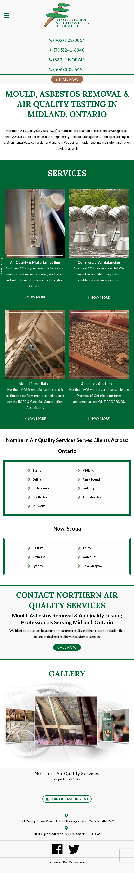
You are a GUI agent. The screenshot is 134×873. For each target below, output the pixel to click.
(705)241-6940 (69, 50)
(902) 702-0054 (69, 40)
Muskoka (38, 506)
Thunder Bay (91, 497)
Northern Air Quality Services (67, 773)
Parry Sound (91, 479)
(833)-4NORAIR (69, 59)
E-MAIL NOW (67, 79)
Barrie (36, 470)
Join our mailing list (67, 799)
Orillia (36, 479)
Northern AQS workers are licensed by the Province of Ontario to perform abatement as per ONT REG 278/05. (99, 395)
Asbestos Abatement (99, 383)
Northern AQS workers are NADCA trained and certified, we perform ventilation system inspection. (99, 274)
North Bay (39, 497)
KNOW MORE (35, 297)
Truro (86, 548)
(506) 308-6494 (69, 69)
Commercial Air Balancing (99, 262)
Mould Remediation (35, 383)
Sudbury (88, 488)
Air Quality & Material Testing (35, 262)
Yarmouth (89, 557)
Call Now (67, 647)
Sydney (37, 566)
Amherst (38, 557)
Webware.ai (76, 862)
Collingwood (41, 488)
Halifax (37, 548)
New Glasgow (92, 566)
